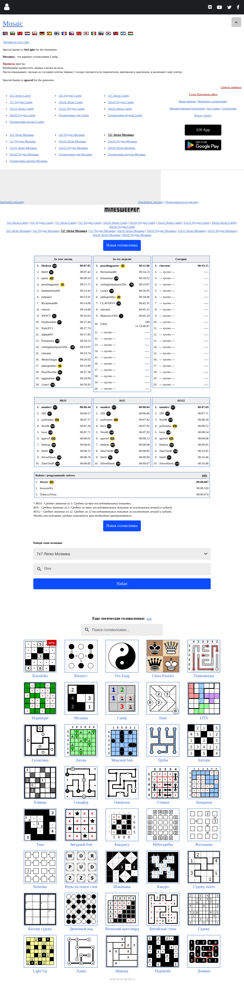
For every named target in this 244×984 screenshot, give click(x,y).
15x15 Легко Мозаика (23, 147)
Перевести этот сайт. (16, 42)
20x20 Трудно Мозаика (24, 154)
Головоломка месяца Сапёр (27, 121)
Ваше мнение (187, 101)
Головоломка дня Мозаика (75, 154)
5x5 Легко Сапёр (20, 95)
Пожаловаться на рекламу (182, 201)
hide (149, 618)
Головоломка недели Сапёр (125, 115)
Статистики (229, 108)
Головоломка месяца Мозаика (28, 160)
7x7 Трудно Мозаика (23, 141)
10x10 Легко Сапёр (71, 102)
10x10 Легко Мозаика (72, 141)
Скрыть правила (231, 87)
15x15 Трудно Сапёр (72, 108)
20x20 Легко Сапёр (120, 108)
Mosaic (13, 23)
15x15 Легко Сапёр (22, 108)
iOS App (203, 130)
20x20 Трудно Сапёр (22, 115)
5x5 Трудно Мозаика (72, 134)
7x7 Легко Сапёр (118, 95)
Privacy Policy (203, 115)
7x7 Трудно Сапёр (21, 102)
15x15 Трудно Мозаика (73, 147)
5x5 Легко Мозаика (22, 134)
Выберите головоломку (212, 101)
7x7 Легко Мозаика (121, 134)
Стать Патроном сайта (203, 94)
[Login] (6, 8)
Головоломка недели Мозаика (126, 154)
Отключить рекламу (150, 201)
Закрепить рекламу (12, 201)
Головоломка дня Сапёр (74, 115)
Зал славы (213, 108)
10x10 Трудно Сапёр (121, 102)
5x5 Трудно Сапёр (70, 95)
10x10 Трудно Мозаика (122, 141)
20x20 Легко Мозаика (121, 147)
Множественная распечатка (187, 108)
